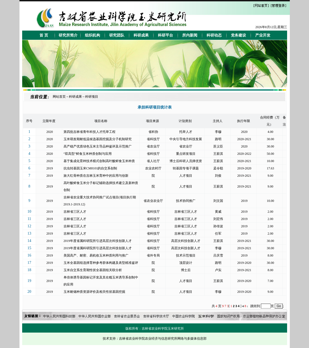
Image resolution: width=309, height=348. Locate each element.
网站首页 (59, 97)
